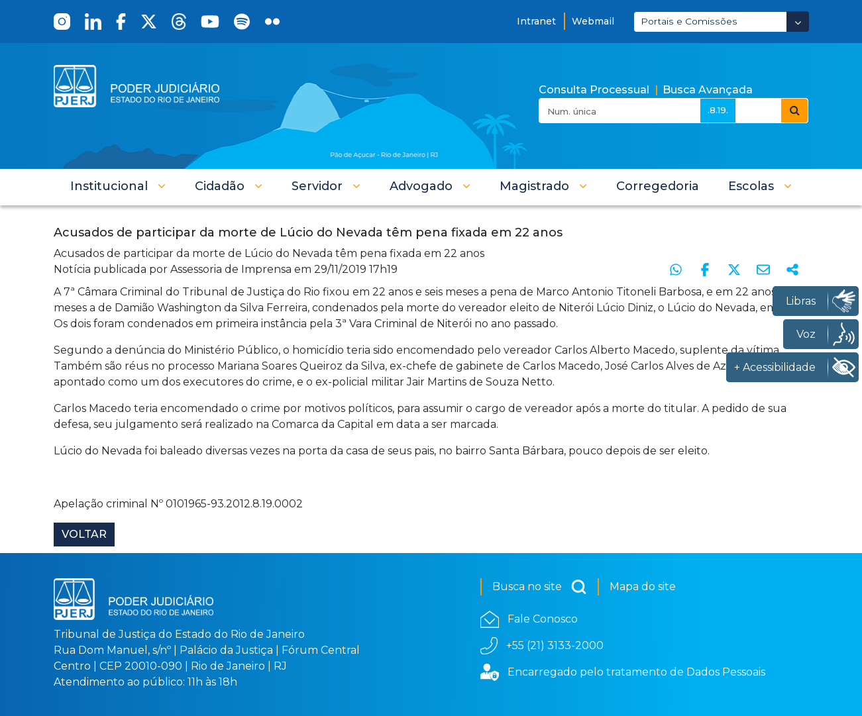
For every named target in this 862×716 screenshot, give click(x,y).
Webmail (593, 21)
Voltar (84, 534)
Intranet (536, 21)
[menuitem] (657, 186)
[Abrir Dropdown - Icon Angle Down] (797, 21)
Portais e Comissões (689, 21)
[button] (118, 186)
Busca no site (539, 586)
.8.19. (718, 110)
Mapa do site (643, 586)
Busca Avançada (708, 89)
